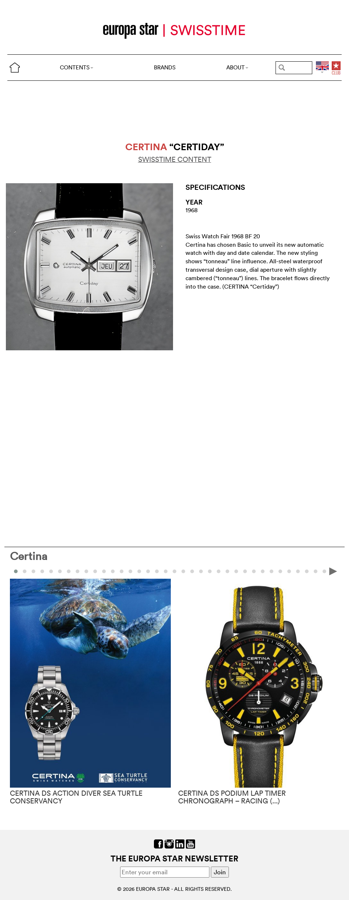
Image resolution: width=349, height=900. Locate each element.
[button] (24, 571)
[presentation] (333, 570)
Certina (28, 556)
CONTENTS (76, 67)
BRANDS (165, 67)
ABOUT (237, 67)
